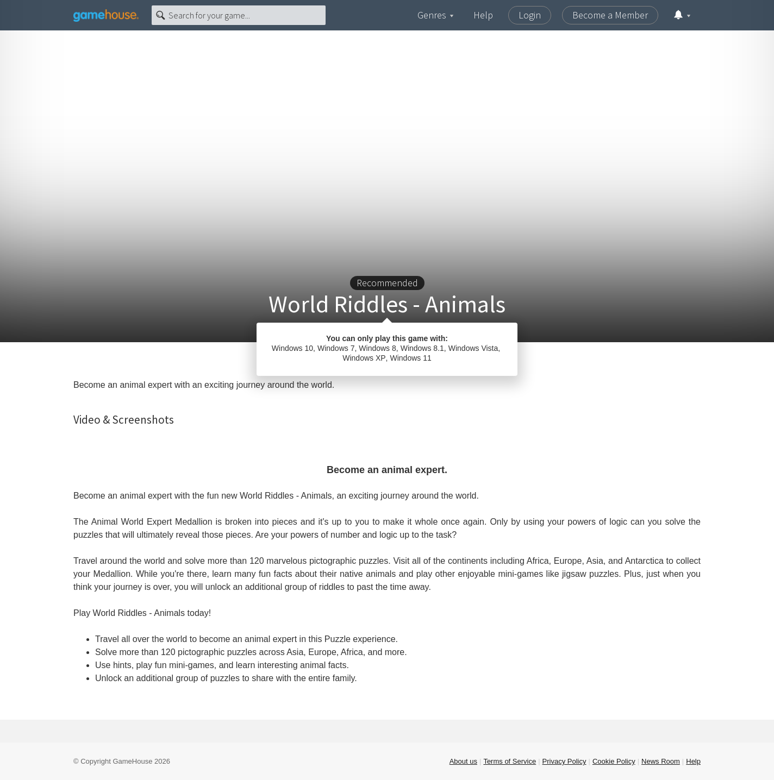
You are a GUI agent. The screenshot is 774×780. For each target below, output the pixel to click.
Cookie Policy (613, 761)
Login (530, 15)
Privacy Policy (564, 761)
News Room (660, 761)
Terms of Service (509, 761)
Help (483, 15)
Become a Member (610, 15)
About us (463, 761)
